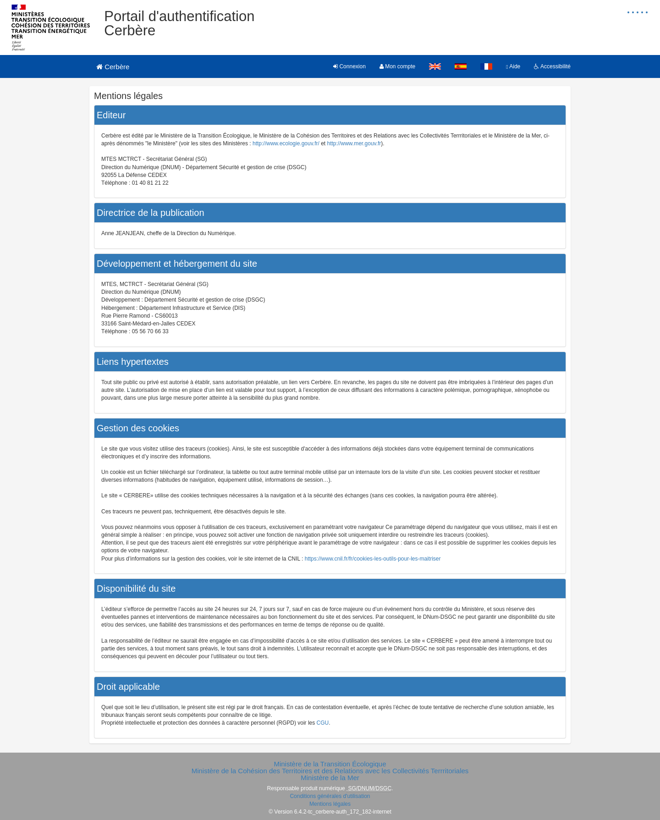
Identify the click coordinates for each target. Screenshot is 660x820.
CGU (323, 723)
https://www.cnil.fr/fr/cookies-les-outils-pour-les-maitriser (373, 559)
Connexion (349, 66)
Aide (513, 66)
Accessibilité (552, 66)
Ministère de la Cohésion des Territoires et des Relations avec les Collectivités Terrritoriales (330, 771)
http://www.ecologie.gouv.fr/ (286, 143)
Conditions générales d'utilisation (330, 796)
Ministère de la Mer (330, 777)
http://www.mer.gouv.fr (354, 143)
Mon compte (397, 66)
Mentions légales (330, 804)
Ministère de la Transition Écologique (330, 764)
